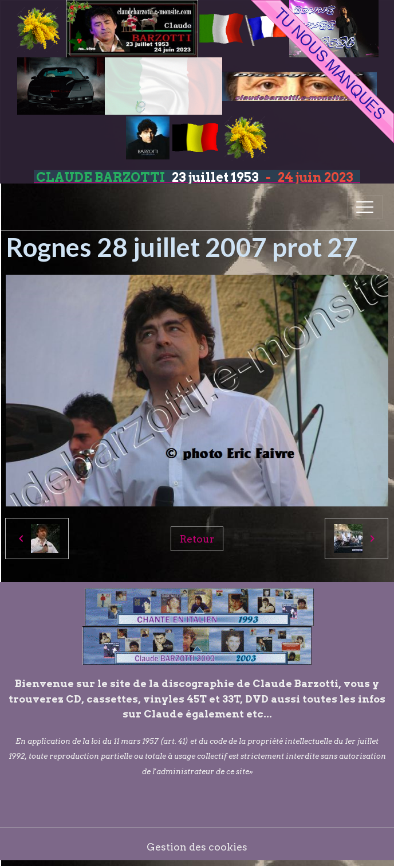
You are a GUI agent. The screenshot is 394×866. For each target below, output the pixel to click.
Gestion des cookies (197, 847)
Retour (197, 539)
